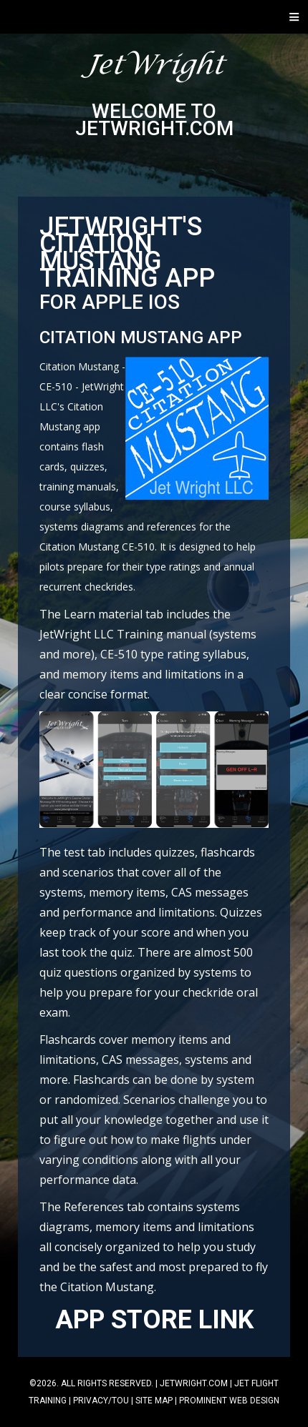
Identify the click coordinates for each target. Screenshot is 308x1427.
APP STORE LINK (154, 1320)
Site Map (154, 1401)
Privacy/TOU (101, 1401)
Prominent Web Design (229, 1401)
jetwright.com (194, 1383)
